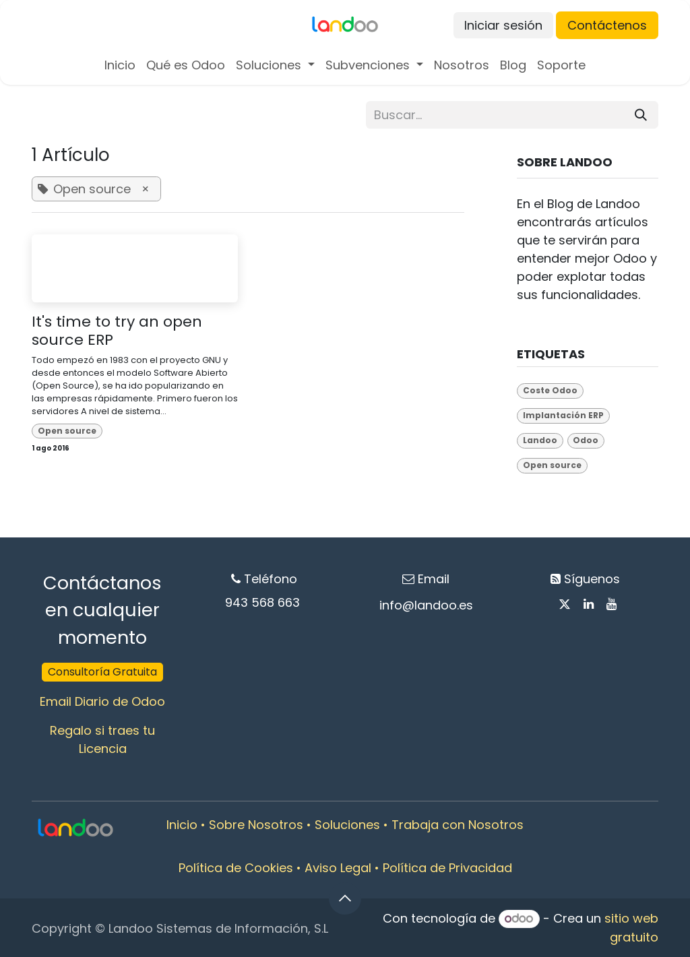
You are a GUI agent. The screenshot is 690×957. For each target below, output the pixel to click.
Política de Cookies (236, 867)
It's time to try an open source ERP (117, 331)
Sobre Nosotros (256, 824)
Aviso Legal (338, 867)
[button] (345, 898)
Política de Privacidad (447, 867)
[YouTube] (611, 604)
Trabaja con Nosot (447, 824)
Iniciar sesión (503, 25)
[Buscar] (640, 115)
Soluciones (347, 824)
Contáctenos (607, 25)
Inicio (181, 824)
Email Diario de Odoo (102, 701)
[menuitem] (120, 65)
